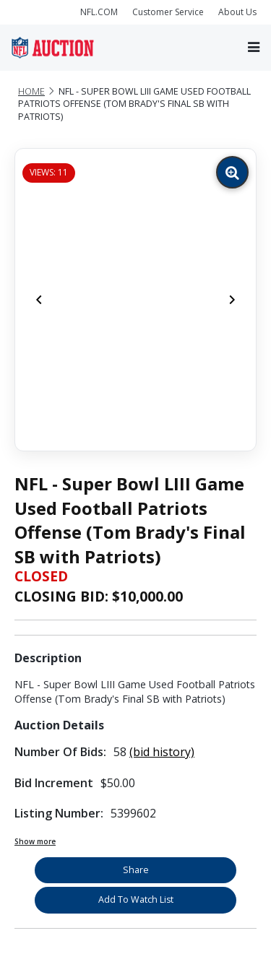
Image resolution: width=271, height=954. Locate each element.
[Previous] (39, 300)
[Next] (232, 300)
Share (136, 870)
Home (31, 91)
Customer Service (168, 12)
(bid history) (161, 752)
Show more (35, 841)
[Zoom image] (232, 172)
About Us (237, 12)
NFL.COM (99, 12)
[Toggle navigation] (253, 47)
